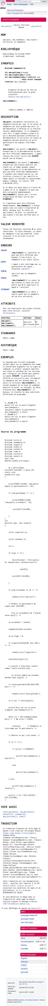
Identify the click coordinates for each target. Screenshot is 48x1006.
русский (24, 972)
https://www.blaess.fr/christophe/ (19, 833)
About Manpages (21, 4)
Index (9, 4)
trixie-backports (27, 942)
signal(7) (25, 269)
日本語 (23, 965)
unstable (24, 949)
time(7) (22, 816)
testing (24, 945)
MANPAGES (10, 1)
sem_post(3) (19, 378)
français (24, 962)
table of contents (29, 928)
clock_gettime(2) (10, 812)
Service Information (15, 10)
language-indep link (29, 915)
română (24, 969)
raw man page (27, 922)
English (24, 958)
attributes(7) (9, 313)
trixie (9, 13)
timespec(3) (17, 176)
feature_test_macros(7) (18, 97)
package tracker (27, 919)
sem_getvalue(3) (27, 812)
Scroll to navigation (11, 19)
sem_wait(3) (6, 26)
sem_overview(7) (10, 816)
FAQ (31, 4)
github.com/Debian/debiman (29, 1000)
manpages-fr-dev (17, 13)
